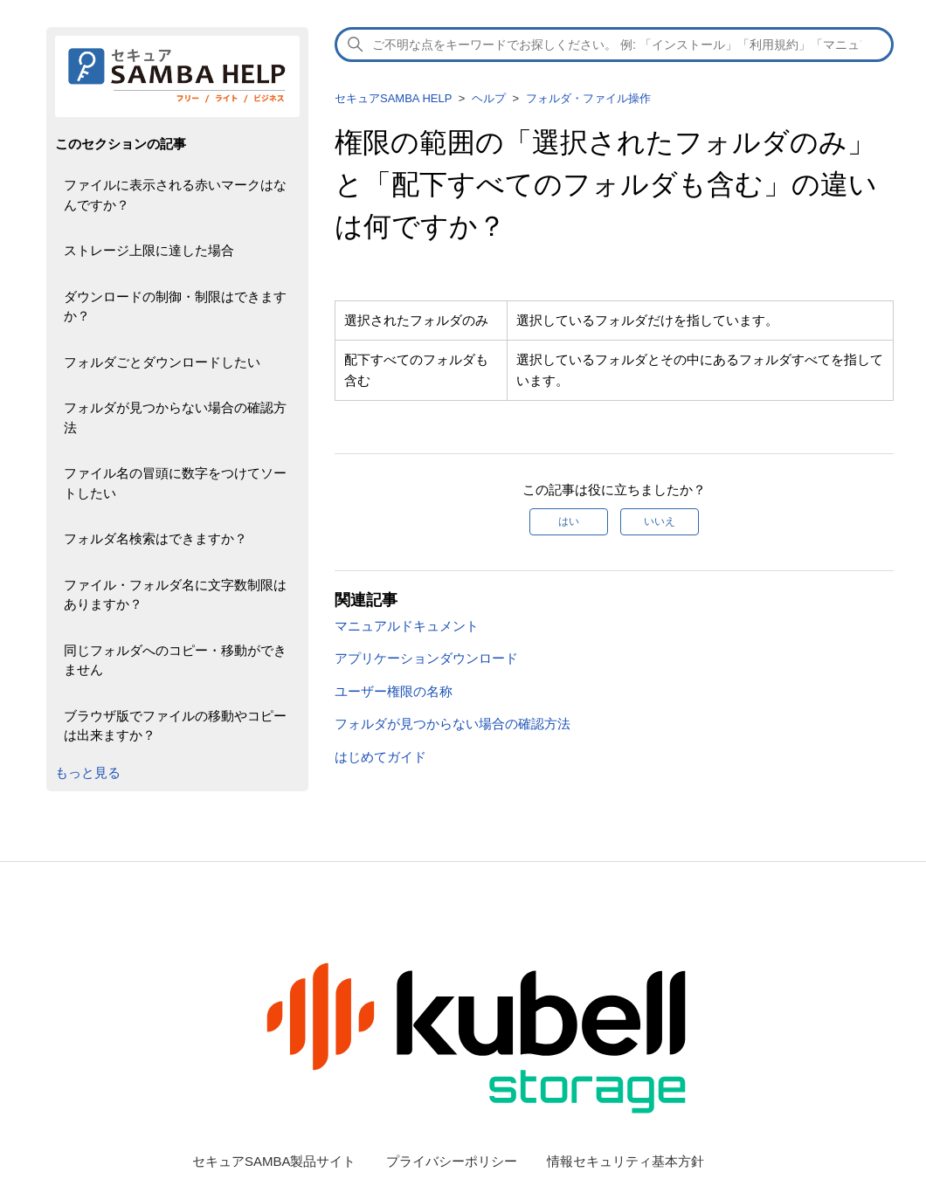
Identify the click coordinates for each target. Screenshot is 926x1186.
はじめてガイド (380, 756)
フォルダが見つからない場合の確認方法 (175, 417)
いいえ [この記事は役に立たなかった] (659, 521)
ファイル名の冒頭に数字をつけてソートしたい (175, 482)
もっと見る (88, 772)
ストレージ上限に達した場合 (149, 250)
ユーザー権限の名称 (394, 691)
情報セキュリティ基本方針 (625, 1161)
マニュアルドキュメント (407, 625)
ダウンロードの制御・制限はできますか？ (175, 306)
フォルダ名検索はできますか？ (155, 538)
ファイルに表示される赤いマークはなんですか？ (175, 194)
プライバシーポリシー (451, 1161)
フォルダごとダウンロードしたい (162, 362)
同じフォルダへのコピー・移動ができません (175, 660)
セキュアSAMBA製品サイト (274, 1161)
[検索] (614, 44)
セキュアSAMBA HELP (393, 98)
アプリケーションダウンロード (426, 658)
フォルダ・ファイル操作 (588, 98)
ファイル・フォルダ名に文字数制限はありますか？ (175, 594)
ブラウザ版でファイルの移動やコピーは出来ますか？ (175, 725)
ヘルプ (489, 98)
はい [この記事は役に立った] (568, 521)
